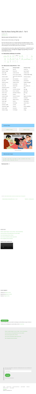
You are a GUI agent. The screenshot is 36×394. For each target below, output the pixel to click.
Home (4, 386)
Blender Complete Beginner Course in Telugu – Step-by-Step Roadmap (12, 231)
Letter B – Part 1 (26, 129)
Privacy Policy (5, 389)
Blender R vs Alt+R (8, 292)
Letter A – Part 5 (9, 129)
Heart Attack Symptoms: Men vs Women (7, 235)
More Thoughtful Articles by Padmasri (7, 238)
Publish (27, 386)
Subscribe (7, 375)
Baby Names (23, 386)
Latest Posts (9, 386)
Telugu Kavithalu (16, 386)
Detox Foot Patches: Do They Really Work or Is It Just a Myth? (10, 233)
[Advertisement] (18, 118)
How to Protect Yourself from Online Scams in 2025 (13, 336)
